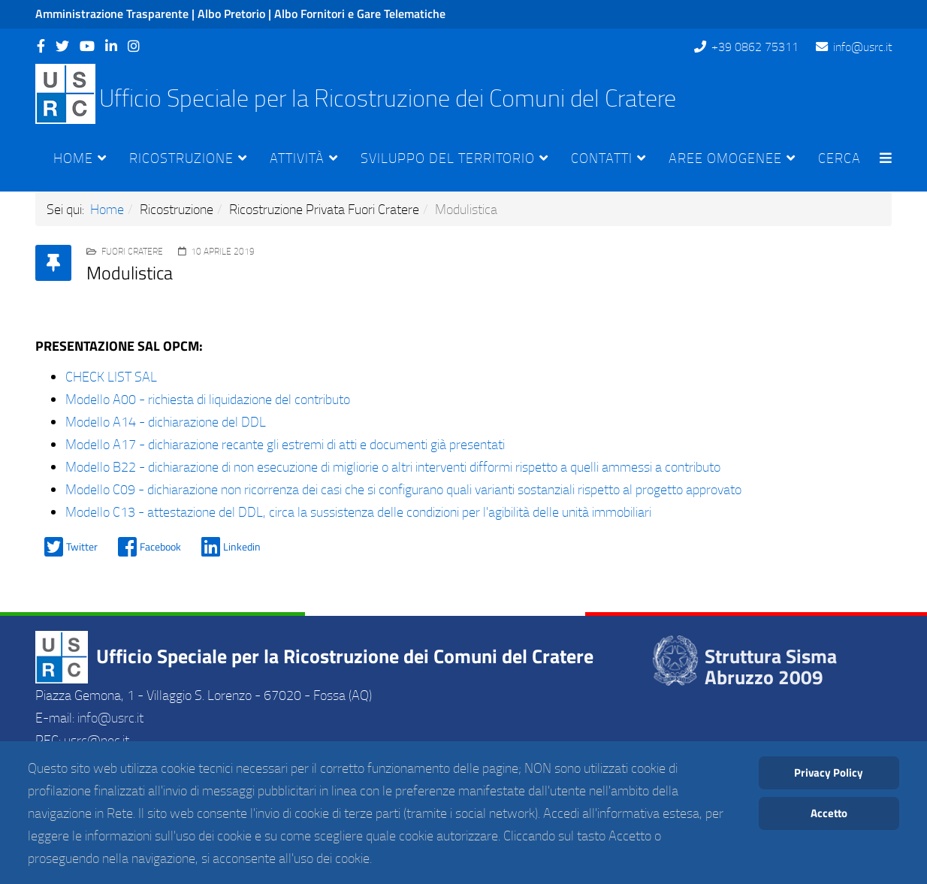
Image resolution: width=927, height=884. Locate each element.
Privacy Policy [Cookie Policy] (828, 772)
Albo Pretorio (231, 14)
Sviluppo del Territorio (448, 158)
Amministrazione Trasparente (112, 14)
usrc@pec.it (96, 740)
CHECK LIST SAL (111, 376)
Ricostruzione (181, 158)
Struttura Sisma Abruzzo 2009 (771, 666)
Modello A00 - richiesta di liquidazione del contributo (207, 399)
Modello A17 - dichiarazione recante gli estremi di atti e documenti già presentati (285, 444)
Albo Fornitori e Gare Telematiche (359, 14)
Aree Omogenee (725, 158)
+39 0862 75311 (755, 46)
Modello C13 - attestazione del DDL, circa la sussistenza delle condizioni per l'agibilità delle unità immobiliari (358, 511)
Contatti (602, 158)
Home (73, 158)
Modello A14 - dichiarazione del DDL (165, 421)
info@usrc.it (862, 46)
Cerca (839, 158)
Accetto (829, 813)
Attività (297, 158)
